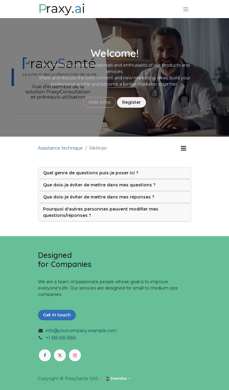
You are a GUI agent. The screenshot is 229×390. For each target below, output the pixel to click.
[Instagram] (75, 355)
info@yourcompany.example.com (81, 330)
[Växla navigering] (185, 9)
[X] (60, 355)
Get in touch (57, 315)
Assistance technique (60, 148)
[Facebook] (45, 355)
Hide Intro (99, 102)
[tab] (114, 173)
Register (131, 102)
